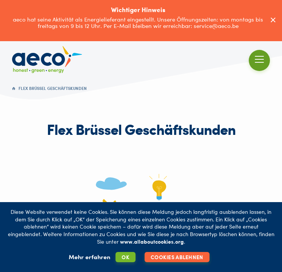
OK (125, 257)
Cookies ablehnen (177, 257)
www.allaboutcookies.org (152, 241)
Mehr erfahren (89, 256)
